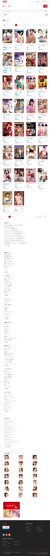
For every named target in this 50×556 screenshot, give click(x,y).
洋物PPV (38, 527)
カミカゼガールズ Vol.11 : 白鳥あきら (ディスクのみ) (30, 115)
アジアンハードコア (9, 358)
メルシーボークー (8, 432)
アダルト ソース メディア (10, 397)
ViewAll (6, 272)
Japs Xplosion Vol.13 (31, 183)
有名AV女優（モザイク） (9, 354)
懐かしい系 (7, 349)
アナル (6, 379)
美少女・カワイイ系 (9, 265)
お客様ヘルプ (39, 1)
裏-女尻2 (28, 160)
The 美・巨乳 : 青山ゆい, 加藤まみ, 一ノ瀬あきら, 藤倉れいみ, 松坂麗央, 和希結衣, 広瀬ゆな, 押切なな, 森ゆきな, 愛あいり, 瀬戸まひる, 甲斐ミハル (7, 68)
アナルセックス (8, 283)
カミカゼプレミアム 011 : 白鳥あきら (19, 115)
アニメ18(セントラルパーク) (10, 401)
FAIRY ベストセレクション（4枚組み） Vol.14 (31, 68)
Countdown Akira (18, 67)
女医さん (6, 309)
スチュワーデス (7, 313)
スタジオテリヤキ (8, 427)
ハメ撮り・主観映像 (8, 284)
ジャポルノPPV (40, 526)
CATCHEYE (7, 436)
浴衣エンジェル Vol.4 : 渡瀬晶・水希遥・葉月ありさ (31, 91)
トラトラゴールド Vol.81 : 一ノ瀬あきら (19, 91)
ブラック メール (7, 386)
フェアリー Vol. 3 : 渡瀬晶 (7, 138)
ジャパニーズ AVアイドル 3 (42, 184)
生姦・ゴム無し (8, 278)
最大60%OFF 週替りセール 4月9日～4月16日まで (13, 225)
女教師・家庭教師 (8, 304)
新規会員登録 (39, 529)
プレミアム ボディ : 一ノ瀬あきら (42, 68)
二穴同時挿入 (7, 281)
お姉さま (7, 329)
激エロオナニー (8, 291)
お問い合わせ (17, 541)
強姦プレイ (7, 381)
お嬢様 (6, 336)
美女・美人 (7, 266)
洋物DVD (27, 527)
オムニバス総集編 (8, 376)
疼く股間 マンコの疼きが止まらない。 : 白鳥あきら (42, 92)
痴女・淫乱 (7, 326)
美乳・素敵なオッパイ (9, 258)
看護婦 (6, 308)
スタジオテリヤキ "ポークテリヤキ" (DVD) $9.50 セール (14, 237)
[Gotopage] (38, 25)
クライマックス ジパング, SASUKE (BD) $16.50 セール (14, 233)
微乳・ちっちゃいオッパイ (10, 263)
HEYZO (6, 424)
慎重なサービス (18, 544)
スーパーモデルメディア (9, 422)
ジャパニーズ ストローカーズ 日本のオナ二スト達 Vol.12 (31, 45)
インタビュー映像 (8, 361)
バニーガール (7, 314)
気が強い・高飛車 (8, 339)
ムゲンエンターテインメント (10, 430)
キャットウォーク (8, 420)
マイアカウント (18, 543)
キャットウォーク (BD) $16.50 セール (11, 228)
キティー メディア (8, 407)
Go (45, 25)
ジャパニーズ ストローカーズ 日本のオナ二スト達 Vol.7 (42, 45)
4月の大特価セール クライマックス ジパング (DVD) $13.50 (15, 242)
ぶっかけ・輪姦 (8, 286)
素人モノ (7, 351)
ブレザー (6, 303)
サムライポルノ (8, 439)
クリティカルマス (8, 402)
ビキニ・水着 (7, 383)
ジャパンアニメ (7, 406)
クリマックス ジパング (9, 437)
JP (45, 1)
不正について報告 (6, 543)
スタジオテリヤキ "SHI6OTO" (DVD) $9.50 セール (13, 240)
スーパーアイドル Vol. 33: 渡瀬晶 (42, 161)
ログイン (32, 1)
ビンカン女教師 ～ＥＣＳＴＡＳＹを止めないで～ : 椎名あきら (42, 115)
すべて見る (6, 245)
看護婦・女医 (7, 377)
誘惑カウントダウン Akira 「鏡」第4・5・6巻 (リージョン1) (7, 114)
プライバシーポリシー (7, 546)
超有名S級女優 (8, 254)
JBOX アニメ (7, 404)
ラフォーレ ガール (8, 425)
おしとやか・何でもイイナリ (10, 338)
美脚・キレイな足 (8, 261)
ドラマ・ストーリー (9, 356)
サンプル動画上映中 (8, 374)
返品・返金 (5, 544)
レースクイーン (8, 316)
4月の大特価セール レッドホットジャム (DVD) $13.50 (14, 243)
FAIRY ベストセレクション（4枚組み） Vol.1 (7, 91)
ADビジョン (7, 399)
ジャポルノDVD (29, 526)
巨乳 (5, 384)
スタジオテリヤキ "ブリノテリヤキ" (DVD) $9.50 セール (14, 238)
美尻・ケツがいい (8, 259)
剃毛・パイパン (8, 293)
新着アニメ (7, 371)
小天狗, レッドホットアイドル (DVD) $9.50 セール (13, 231)
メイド (6, 306)
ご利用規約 (28, 531)
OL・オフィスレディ (9, 311)
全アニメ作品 (7, 372)
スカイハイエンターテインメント (11, 441)
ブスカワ (6, 270)
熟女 (6, 333)
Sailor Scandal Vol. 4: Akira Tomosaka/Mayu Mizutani (19, 183)
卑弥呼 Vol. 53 (6, 160)
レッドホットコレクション (10, 442)
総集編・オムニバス (9, 353)
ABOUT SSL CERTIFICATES (6, 531)
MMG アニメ (7, 409)
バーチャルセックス (8, 347)
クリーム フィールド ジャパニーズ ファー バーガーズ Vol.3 (19, 45)
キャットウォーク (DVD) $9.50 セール (11, 230)
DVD (4, 6)
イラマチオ (7, 288)
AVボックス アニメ (8, 396)
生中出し (7, 279)
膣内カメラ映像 (8, 290)
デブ (5, 268)
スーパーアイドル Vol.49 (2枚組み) (30, 138)
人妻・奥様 (7, 331)
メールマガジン (40, 531)
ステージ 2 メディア (9, 429)
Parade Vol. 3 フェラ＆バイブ (19, 138)
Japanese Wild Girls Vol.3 (7, 207)
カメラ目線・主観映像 (9, 359)
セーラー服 (7, 301)
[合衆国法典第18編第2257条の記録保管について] (38, 551)
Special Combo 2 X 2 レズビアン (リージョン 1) (19, 161)
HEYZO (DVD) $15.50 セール (9, 226)
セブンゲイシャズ (8, 394)
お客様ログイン (29, 529)
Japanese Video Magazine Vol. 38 (6, 184)
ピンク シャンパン (8, 434)
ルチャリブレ (7, 444)
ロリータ (7, 324)
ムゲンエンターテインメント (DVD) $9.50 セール (13, 235)
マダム (6, 334)
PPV (9, 6)
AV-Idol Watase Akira (19, 206)
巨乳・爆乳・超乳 (8, 256)
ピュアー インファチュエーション (7, 45)
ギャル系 (7, 328)
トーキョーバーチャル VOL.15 (42, 138)
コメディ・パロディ (8, 363)
